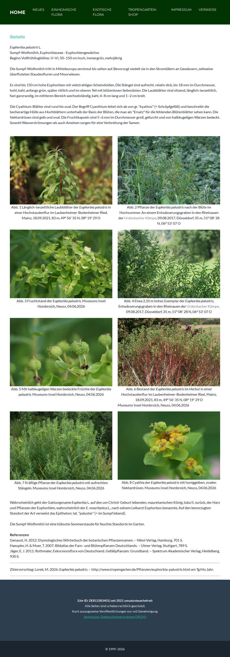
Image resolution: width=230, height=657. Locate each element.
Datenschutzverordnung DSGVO (123, 617)
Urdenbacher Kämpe (140, 218)
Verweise (208, 11)
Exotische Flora (105, 13)
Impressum (181, 11)
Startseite (17, 36)
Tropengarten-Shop (144, 13)
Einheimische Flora (69, 13)
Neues (44, 11)
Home (20, 14)
